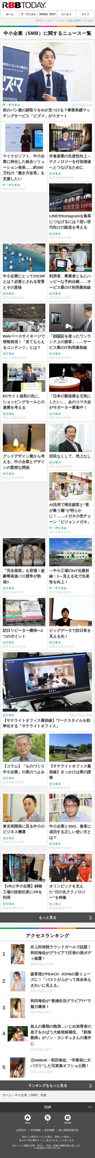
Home (27, 1122)
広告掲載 (35, 1130)
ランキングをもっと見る (47, 1085)
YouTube (67, 1122)
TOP (47, 1107)
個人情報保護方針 (69, 1130)
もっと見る (47, 917)
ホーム (9, 14)
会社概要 (49, 1130)
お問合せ (21, 1130)
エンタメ (66, 14)
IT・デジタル (28, 14)
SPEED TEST (47, 14)
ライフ (85, 14)
